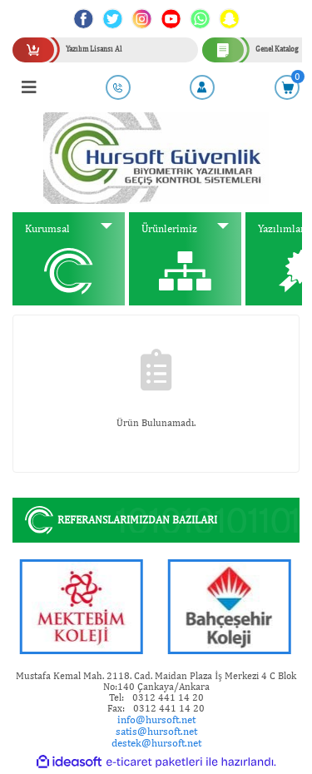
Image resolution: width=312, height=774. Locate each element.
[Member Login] (202, 87)
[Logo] (156, 157)
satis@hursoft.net (156, 731)
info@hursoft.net (156, 719)
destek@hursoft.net (156, 743)
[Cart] (287, 87)
